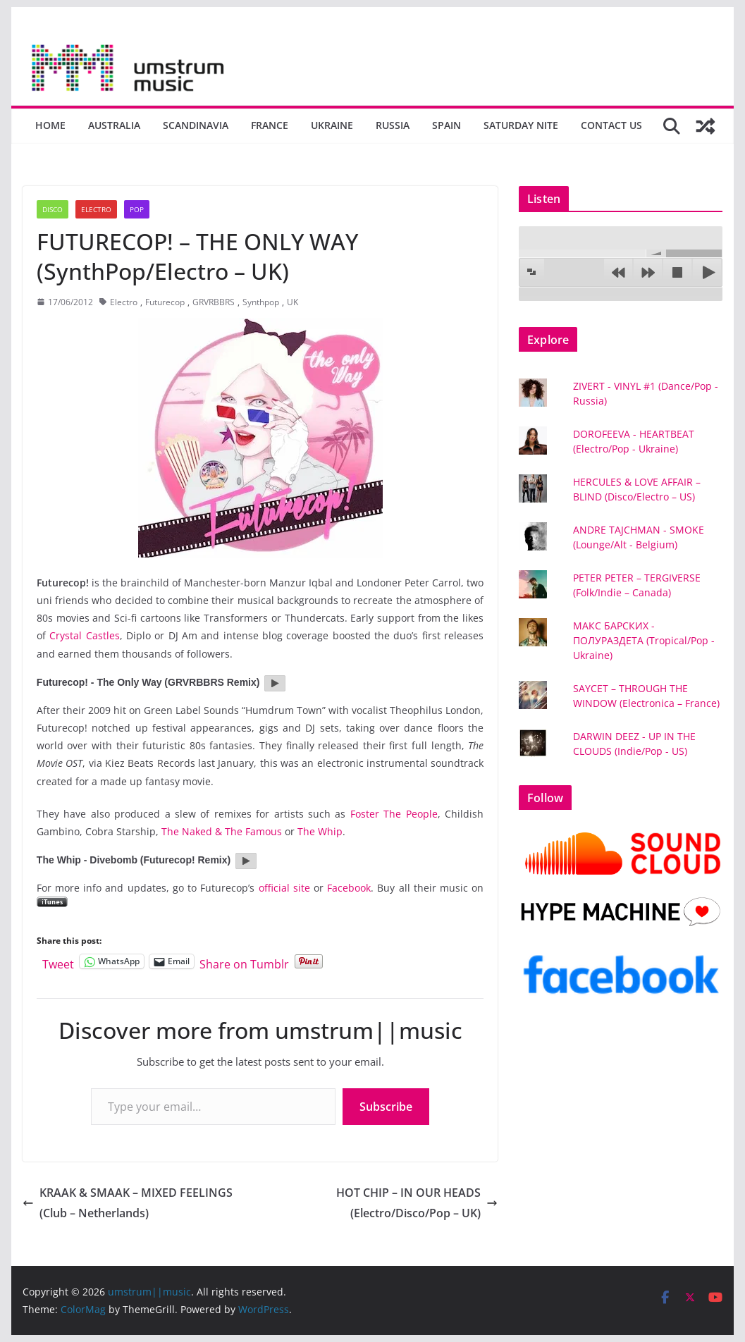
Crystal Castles (84, 635)
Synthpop (260, 302)
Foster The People (394, 813)
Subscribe (385, 1106)
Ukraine (332, 125)
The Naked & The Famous (221, 831)
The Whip (320, 831)
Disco (52, 209)
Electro (96, 209)
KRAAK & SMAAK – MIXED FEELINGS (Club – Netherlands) (128, 1203)
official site (284, 887)
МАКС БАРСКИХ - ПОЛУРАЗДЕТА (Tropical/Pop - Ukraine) (644, 640)
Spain (446, 125)
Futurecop (165, 302)
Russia (393, 125)
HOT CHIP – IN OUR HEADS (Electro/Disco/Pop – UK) (417, 1203)
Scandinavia (195, 125)
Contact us (611, 125)
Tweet (58, 961)
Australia (114, 125)
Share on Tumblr (244, 961)
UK (292, 302)
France (269, 125)
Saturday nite (521, 125)
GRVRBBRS (213, 302)
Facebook (349, 887)
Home (50, 125)
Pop (137, 209)
